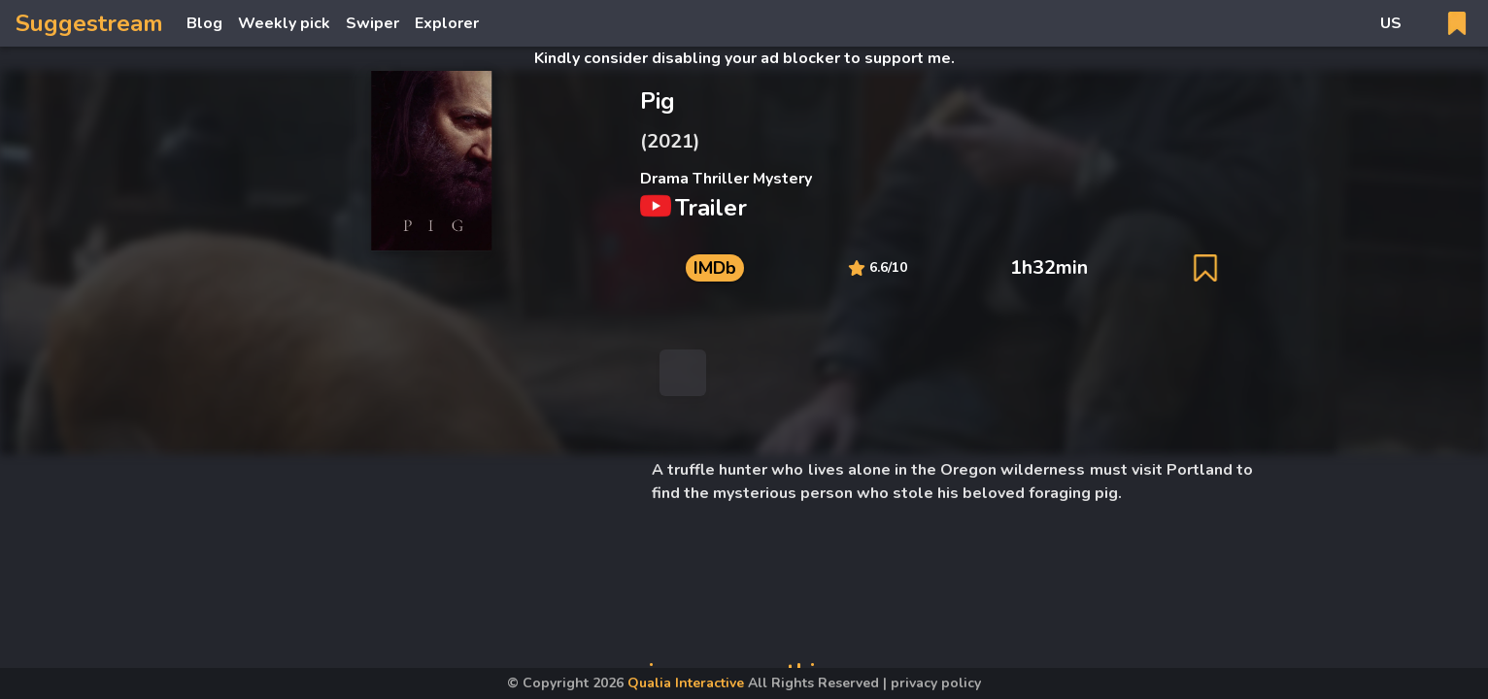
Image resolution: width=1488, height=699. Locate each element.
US (1391, 23)
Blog (204, 23)
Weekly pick (284, 23)
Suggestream (89, 23)
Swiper (372, 23)
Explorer (447, 23)
